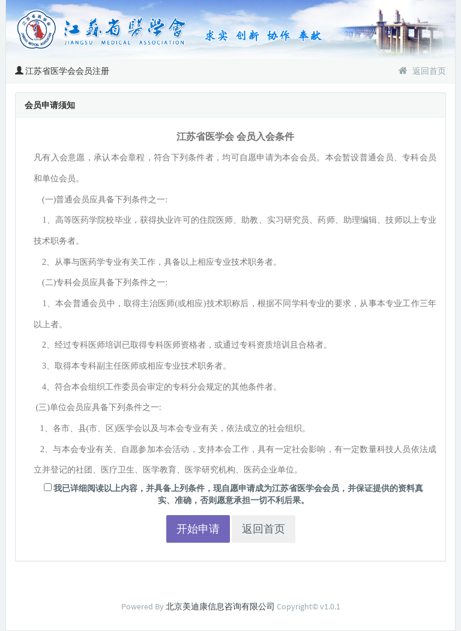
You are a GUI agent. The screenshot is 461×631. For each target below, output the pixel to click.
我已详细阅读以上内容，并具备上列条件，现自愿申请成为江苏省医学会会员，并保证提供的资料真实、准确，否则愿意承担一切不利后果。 (233, 494)
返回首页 (422, 70)
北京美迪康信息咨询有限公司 (220, 606)
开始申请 (198, 529)
